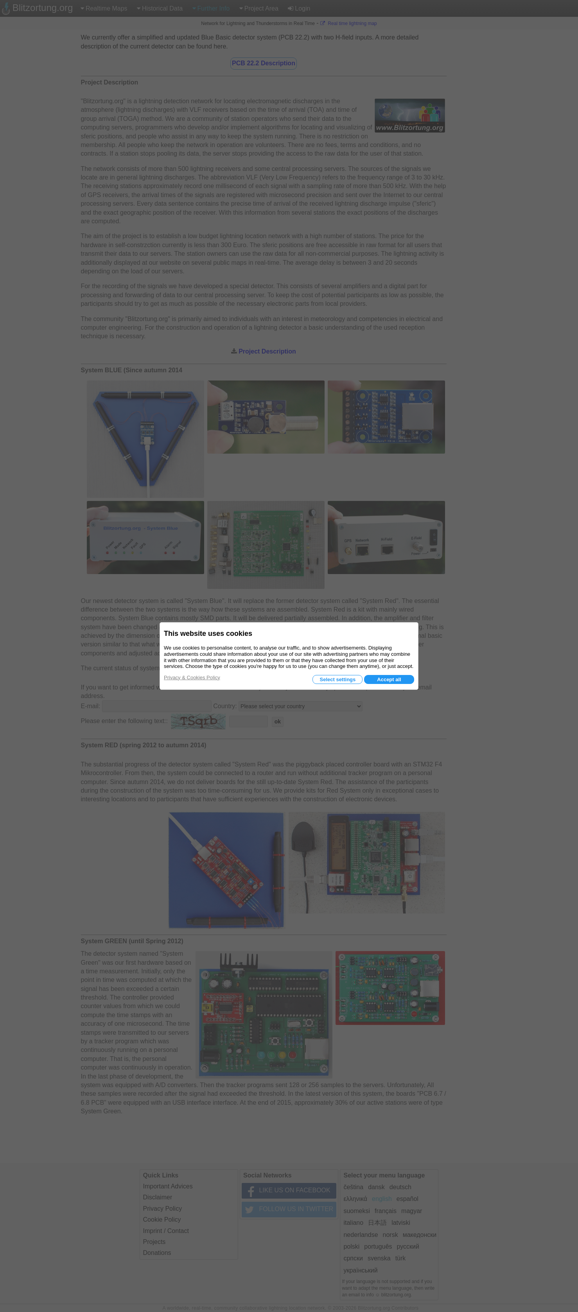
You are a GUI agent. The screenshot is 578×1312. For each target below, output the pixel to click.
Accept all (389, 679)
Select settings (337, 679)
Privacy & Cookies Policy (192, 677)
